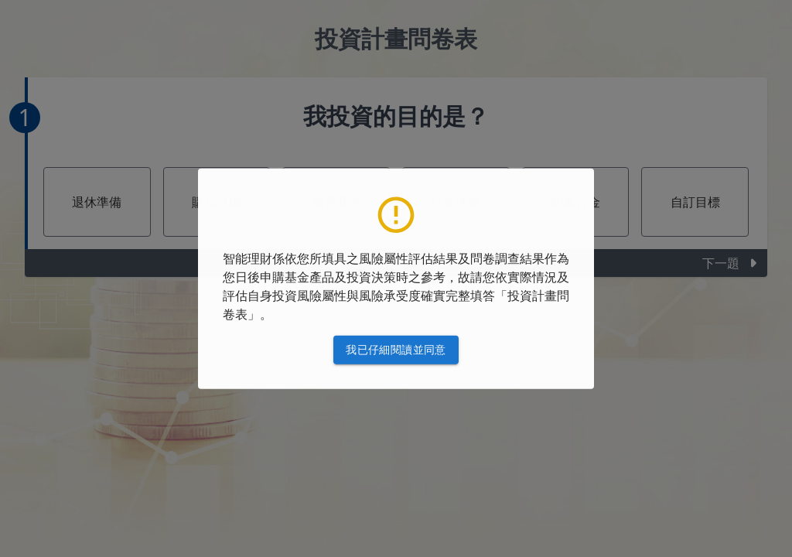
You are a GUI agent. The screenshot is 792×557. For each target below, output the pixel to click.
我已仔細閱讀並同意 (396, 350)
